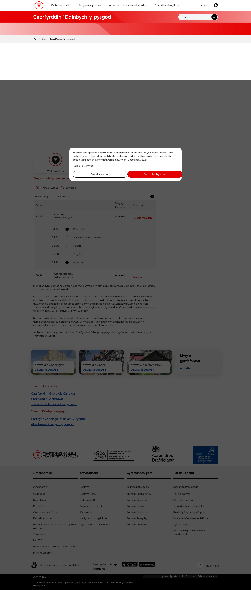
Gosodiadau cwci (98, 174)
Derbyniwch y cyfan (153, 174)
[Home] (35, 39)
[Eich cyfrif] (216, 5)
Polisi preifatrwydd (83, 165)
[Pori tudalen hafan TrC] (39, 6)
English (205, 5)
